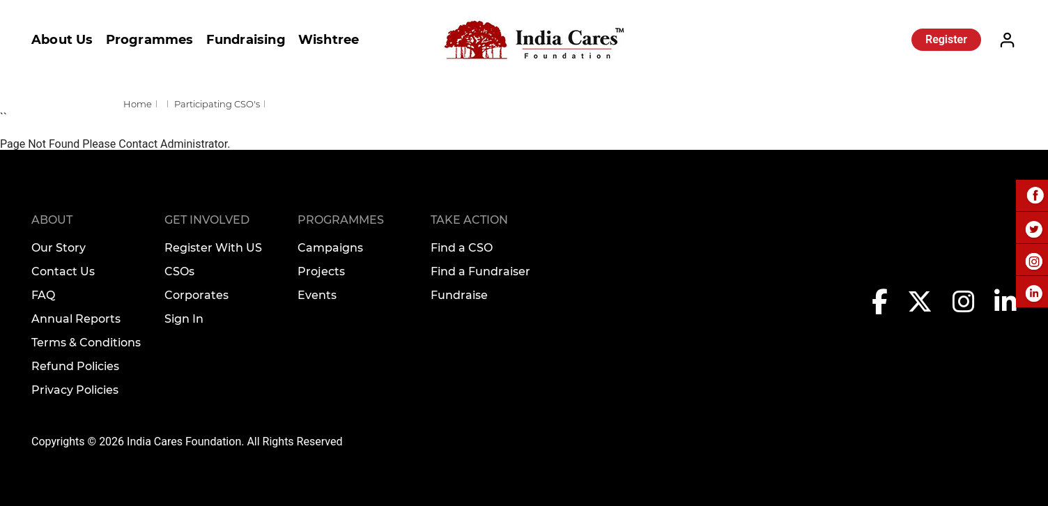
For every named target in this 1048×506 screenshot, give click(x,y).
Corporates (196, 295)
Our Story (58, 247)
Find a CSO (462, 247)
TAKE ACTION (469, 220)
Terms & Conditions (86, 342)
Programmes (150, 39)
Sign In (183, 318)
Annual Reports (76, 318)
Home (137, 103)
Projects (321, 271)
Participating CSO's (217, 103)
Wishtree (329, 39)
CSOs (179, 271)
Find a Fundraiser (480, 271)
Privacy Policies (74, 390)
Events (317, 295)
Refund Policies (75, 366)
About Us (62, 39)
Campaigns (330, 247)
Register (946, 39)
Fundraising (246, 39)
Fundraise (459, 295)
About (51, 220)
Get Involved (206, 220)
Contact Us (63, 271)
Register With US (213, 247)
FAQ (43, 295)
